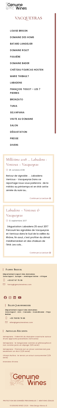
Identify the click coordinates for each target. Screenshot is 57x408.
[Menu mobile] (52, 6)
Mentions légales (46, 401)
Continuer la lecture (40, 198)
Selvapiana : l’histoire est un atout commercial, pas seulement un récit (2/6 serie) (26, 350)
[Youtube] (19, 298)
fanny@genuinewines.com (19, 284)
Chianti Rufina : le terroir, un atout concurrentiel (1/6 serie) (27, 356)
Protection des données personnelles (19, 401)
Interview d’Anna (10, 361)
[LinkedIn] (14, 298)
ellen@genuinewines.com (21, 322)
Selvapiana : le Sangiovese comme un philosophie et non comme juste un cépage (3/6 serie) (27, 344)
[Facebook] (5, 298)
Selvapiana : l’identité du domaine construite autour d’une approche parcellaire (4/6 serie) (27, 337)
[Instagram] (10, 298)
